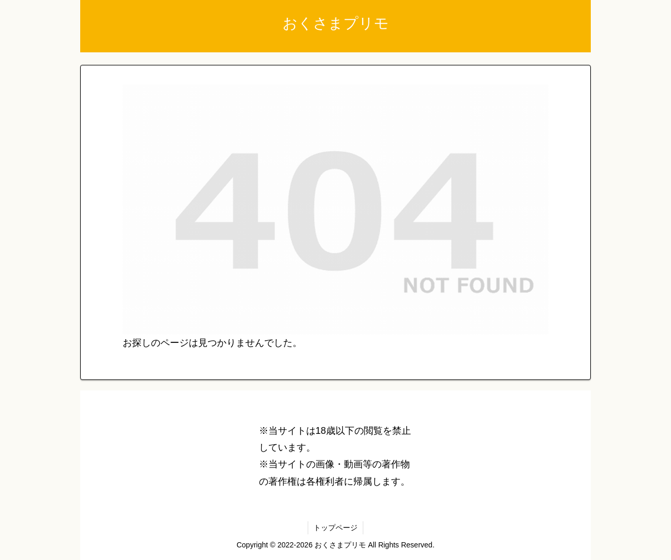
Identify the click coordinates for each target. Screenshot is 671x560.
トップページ (335, 527)
